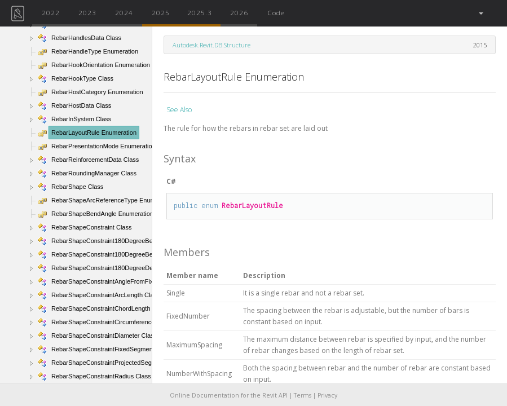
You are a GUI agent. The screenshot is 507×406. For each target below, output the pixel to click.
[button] (480, 13)
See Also (179, 109)
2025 (161, 12)
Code (275, 12)
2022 (51, 12)
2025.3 (199, 12)
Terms (302, 395)
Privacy (327, 395)
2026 (239, 12)
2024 (124, 12)
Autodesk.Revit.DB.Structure (211, 45)
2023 (87, 12)
